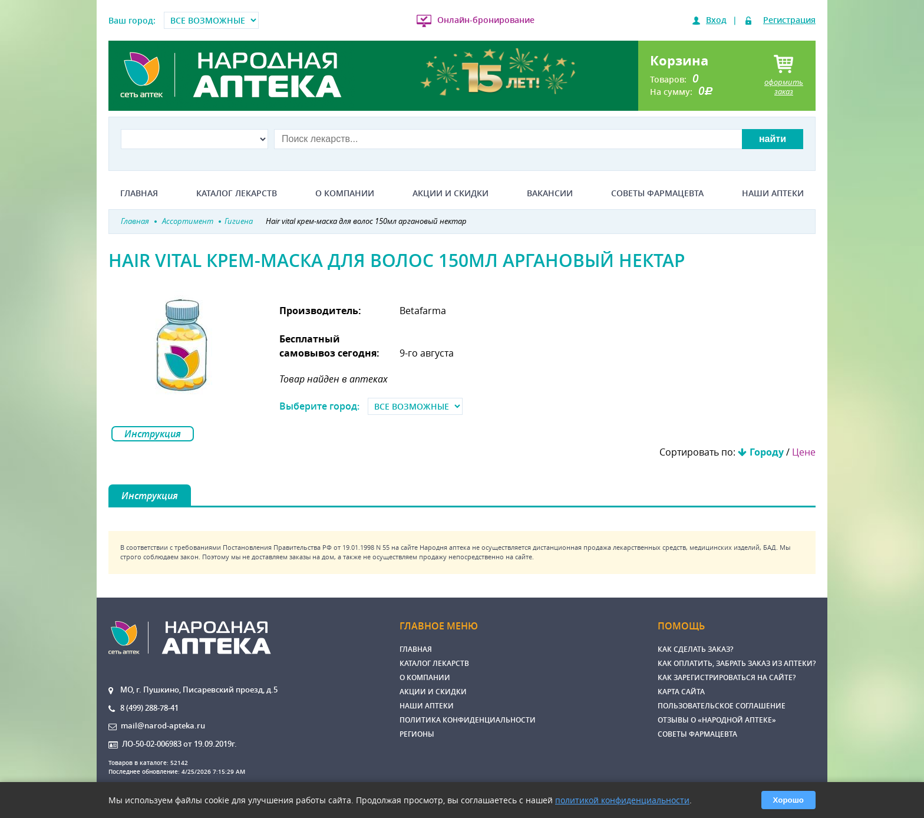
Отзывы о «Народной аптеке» (717, 720)
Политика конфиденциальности (468, 720)
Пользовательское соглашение (722, 706)
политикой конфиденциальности (622, 800)
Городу (767, 452)
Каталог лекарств (236, 193)
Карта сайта (681, 692)
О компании (344, 193)
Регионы (417, 734)
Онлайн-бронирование (485, 19)
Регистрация (789, 19)
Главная (139, 193)
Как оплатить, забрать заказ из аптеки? (737, 663)
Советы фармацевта (657, 193)
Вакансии (550, 193)
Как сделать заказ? (695, 649)
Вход (716, 19)
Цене (804, 452)
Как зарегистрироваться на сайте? (727, 677)
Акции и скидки (450, 193)
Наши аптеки (773, 193)
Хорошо (788, 800)
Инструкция (152, 433)
